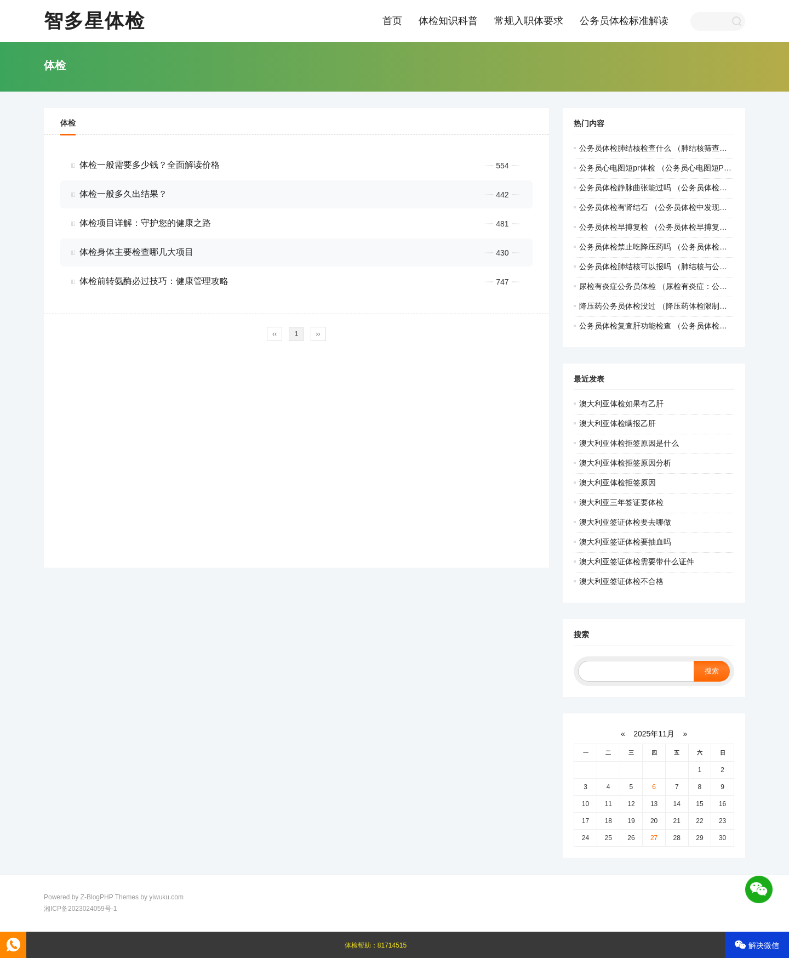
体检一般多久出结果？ (123, 194)
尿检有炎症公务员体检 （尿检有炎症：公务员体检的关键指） (683, 286)
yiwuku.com (166, 897)
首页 (392, 20)
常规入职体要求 (528, 20)
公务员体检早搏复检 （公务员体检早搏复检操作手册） (672, 227)
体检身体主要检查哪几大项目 (136, 252)
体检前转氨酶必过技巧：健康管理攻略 (153, 281)
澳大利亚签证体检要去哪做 (625, 522)
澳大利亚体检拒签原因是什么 (629, 443)
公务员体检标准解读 (624, 20)
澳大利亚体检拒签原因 (617, 482)
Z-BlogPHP (97, 897)
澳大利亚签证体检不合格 (621, 581)
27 (654, 838)
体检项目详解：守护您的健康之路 (145, 223)
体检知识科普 (448, 20)
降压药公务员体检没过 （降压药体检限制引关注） (664, 306)
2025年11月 (654, 733)
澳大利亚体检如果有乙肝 (621, 403)
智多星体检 (94, 20)
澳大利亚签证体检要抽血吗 (625, 541)
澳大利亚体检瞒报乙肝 (617, 423)
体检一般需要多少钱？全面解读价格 (149, 164)
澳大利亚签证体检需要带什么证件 (636, 561)
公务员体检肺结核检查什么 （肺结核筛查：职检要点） (672, 148)
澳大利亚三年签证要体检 (621, 502)
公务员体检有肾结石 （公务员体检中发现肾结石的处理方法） (683, 207)
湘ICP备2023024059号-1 (80, 908)
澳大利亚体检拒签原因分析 (625, 462)
